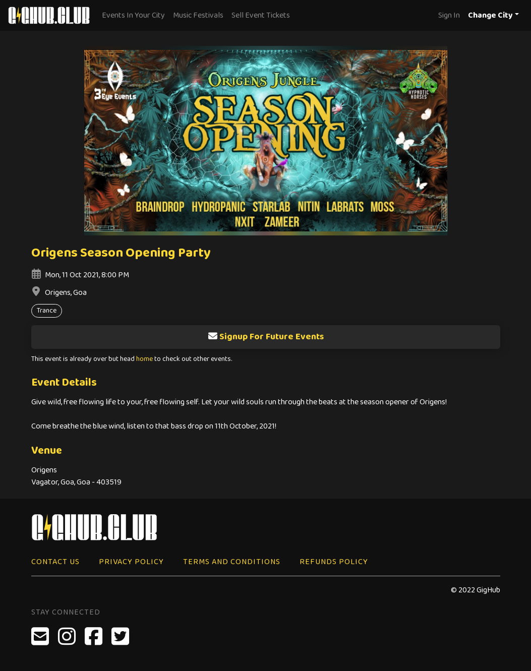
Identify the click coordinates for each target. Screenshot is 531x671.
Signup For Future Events (266, 337)
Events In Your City (133, 15)
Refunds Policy (334, 562)
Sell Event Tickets (260, 15)
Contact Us (55, 562)
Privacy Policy (131, 562)
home (144, 359)
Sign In (449, 15)
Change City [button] (490, 15)
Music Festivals (198, 15)
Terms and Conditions (231, 562)
